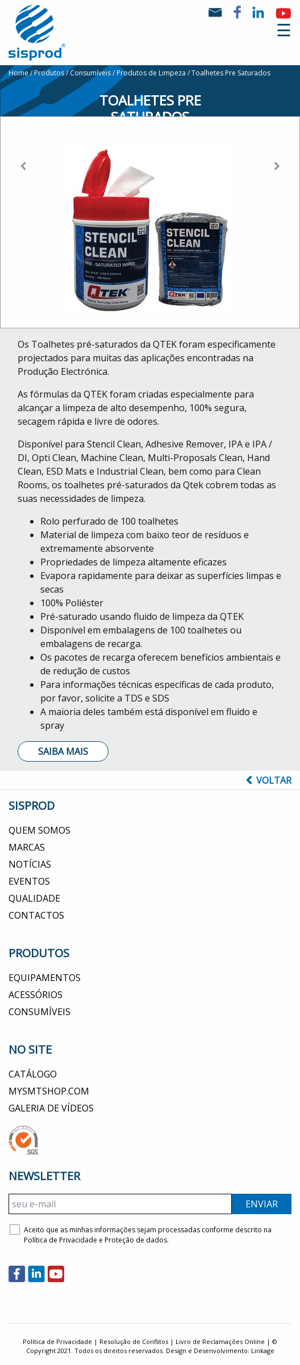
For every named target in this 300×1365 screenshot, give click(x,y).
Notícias (30, 864)
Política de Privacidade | (61, 1341)
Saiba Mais (63, 751)
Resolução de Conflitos (133, 1341)
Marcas (27, 847)
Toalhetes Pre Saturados (230, 73)
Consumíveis (90, 73)
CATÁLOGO (33, 1074)
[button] (23, 215)
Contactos (36, 915)
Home (18, 73)
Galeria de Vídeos (51, 1108)
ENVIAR (261, 1204)
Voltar (268, 780)
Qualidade (34, 898)
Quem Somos (39, 830)
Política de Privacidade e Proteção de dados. (96, 1240)
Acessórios (36, 994)
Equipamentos (45, 977)
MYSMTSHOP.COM (49, 1091)
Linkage (262, 1350)
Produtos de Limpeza (151, 73)
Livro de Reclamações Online (220, 1341)
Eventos (29, 881)
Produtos (49, 73)
